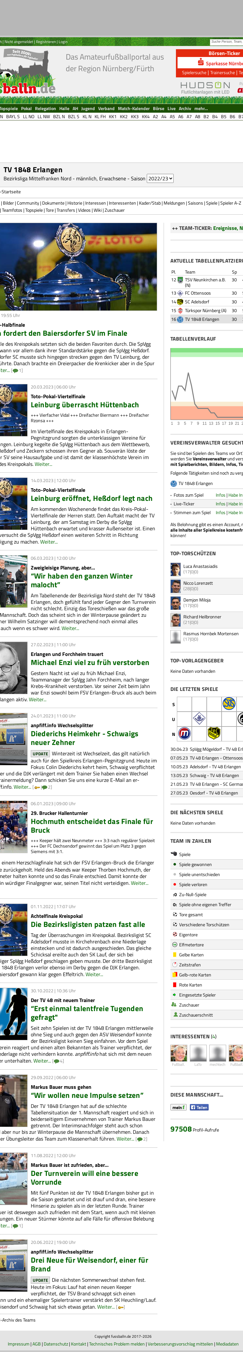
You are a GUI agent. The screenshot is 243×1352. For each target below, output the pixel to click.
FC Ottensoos (198, 292)
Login (63, 42)
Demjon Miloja (197, 599)
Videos (84, 210)
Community (28, 202)
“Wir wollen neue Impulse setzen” (87, 1095)
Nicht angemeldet (19, 42)
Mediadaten (227, 1343)
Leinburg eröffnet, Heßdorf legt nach (92, 498)
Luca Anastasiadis (200, 566)
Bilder (8, 202)
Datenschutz (56, 1343)
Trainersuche (222, 72)
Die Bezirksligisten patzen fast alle (88, 924)
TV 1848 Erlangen (202, 319)
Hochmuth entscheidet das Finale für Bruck (92, 826)
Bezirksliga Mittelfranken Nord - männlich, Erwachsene (65, 178)
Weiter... (43, 464)
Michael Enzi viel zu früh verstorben (90, 662)
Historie (74, 202)
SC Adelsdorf (197, 301)
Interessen (95, 202)
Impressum (18, 1343)
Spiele (211, 202)
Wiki (98, 210)
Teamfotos (12, 210)
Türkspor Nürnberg (202, 310)
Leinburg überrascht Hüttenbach (85, 404)
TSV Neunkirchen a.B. (205, 279)
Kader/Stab (150, 202)
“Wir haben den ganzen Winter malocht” (82, 580)
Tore (50, 210)
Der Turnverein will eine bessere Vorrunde (85, 1177)
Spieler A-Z (230, 202)
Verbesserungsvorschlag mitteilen (180, 1343)
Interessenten (122, 202)
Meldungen (174, 202)
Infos (221, 494)
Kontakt (78, 1343)
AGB (36, 1343)
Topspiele (34, 210)
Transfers (66, 210)
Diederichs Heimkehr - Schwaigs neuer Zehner (85, 738)
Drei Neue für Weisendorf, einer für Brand (89, 1264)
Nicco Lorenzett (198, 583)
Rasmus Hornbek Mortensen (211, 633)
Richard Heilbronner (202, 616)
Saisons (195, 202)
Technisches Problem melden (117, 1343)
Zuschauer (115, 210)
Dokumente (53, 202)
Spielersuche (194, 72)
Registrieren (46, 42)
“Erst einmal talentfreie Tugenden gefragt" (87, 1013)
